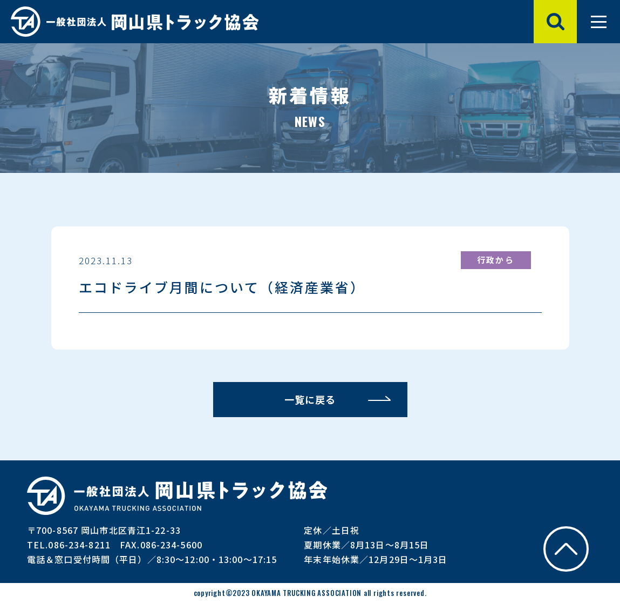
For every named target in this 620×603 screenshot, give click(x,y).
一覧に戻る (310, 399)
